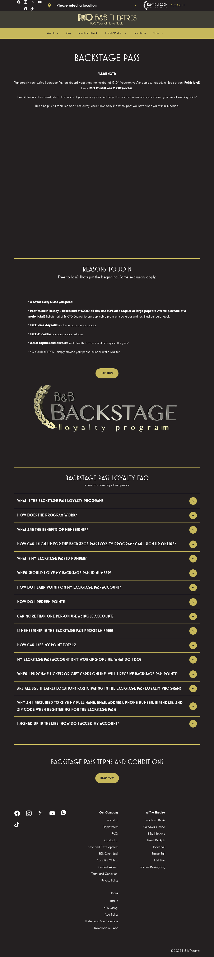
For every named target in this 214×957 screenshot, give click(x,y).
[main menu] (105, 33)
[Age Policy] (111, 914)
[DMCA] (114, 901)
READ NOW (107, 777)
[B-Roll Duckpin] (156, 840)
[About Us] (112, 820)
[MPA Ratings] (110, 908)
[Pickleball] (159, 847)
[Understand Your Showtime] (101, 921)
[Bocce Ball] (158, 854)
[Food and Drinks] (88, 33)
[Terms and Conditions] (104, 874)
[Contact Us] (111, 840)
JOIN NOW (107, 373)
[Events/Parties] (116, 33)
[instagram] (26, 2)
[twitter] (33, 2)
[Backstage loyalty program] (170, 5)
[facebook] (19, 2)
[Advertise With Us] (107, 860)
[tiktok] (32, 9)
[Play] (68, 33)
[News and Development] (103, 847)
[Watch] (53, 33)
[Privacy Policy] (109, 880)
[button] (107, 411)
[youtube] (40, 2)
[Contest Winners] (108, 867)
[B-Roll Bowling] (156, 833)
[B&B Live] (159, 860)
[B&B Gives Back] (108, 854)
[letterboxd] (25, 8)
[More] (158, 33)
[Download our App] (106, 928)
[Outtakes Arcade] (154, 827)
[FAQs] (114, 833)
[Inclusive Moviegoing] (152, 867)
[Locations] (140, 33)
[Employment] (110, 827)
